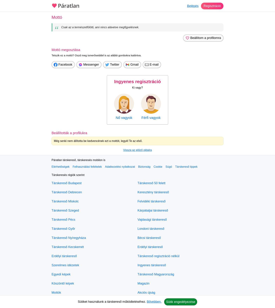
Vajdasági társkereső (152, 219)
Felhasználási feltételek (87, 166)
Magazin (143, 283)
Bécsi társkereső (149, 238)
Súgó (168, 166)
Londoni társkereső (151, 228)
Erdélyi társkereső (64, 256)
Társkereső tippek (186, 166)
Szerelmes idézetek (65, 265)
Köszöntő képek (63, 283)
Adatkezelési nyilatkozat (120, 166)
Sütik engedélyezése (180, 302)
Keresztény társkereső (153, 192)
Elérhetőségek (60, 166)
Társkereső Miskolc (65, 201)
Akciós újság (146, 292)
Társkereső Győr (63, 228)
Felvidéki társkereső (152, 201)
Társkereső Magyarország (156, 274)
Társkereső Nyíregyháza (69, 238)
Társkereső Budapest (67, 183)
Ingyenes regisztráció (137, 81)
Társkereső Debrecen (67, 192)
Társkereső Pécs (63, 219)
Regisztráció (212, 6)
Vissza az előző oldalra (137, 150)
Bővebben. (154, 301)
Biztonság (144, 166)
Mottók (56, 292)
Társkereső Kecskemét (68, 247)
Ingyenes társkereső (152, 265)
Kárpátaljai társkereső (153, 210)
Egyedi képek (61, 274)
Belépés (192, 6)
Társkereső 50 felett (151, 183)
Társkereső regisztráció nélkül (158, 256)
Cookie (158, 166)
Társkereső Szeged (65, 210)
